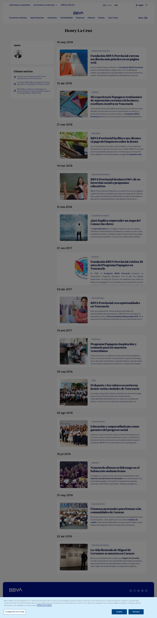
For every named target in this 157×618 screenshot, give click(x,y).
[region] (78, 607)
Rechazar (136, 612)
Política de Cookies (44, 605)
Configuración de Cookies (14, 612)
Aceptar (119, 612)
